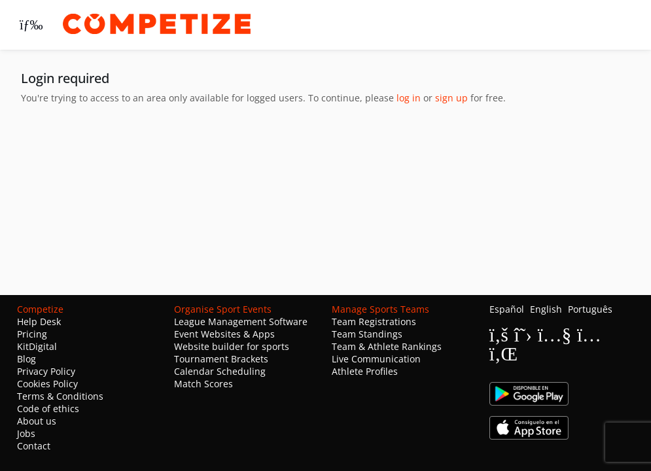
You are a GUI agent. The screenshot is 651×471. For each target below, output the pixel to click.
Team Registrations (374, 321)
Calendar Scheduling (220, 371)
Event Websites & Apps (224, 334)
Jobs (26, 433)
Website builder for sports (231, 346)
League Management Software (241, 321)
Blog (26, 359)
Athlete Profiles (365, 371)
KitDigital (37, 346)
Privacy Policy (46, 371)
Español (506, 309)
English (546, 309)
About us (36, 421)
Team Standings (367, 334)
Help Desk (39, 321)
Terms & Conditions (60, 396)
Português (590, 309)
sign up (451, 98)
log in (408, 98)
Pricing (32, 334)
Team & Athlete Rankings (387, 346)
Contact (33, 446)
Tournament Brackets (221, 359)
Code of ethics (48, 408)
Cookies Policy (47, 383)
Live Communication (376, 359)
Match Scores (203, 383)
